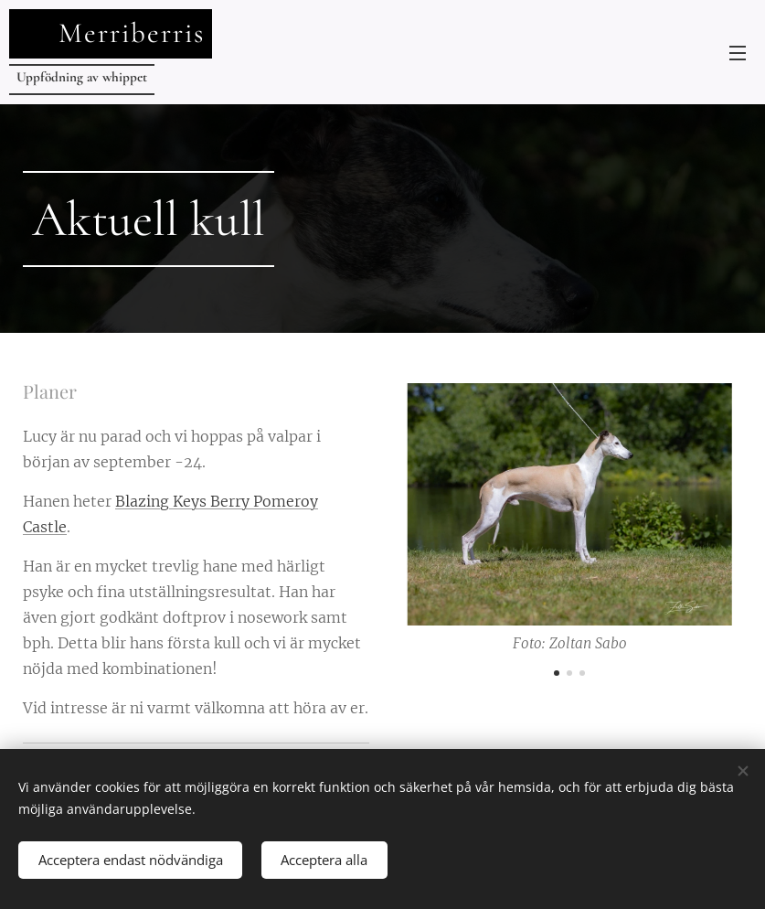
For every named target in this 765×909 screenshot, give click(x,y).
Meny (737, 53)
